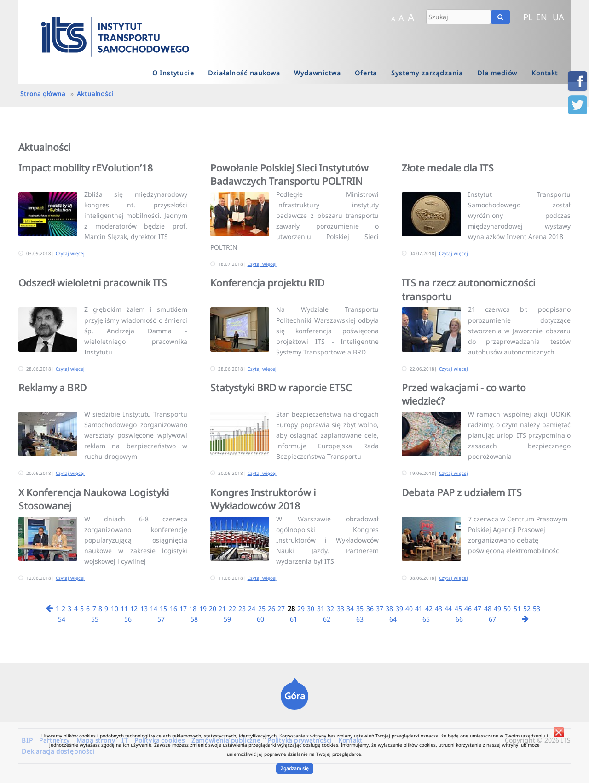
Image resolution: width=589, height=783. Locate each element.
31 (320, 608)
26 (271, 608)
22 (232, 608)
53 (536, 608)
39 (399, 608)
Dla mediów (497, 73)
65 (426, 619)
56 (128, 619)
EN (541, 17)
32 (330, 608)
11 (124, 608)
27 (281, 608)
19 (203, 608)
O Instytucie (173, 73)
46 (468, 608)
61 (293, 619)
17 (183, 608)
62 (326, 619)
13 (144, 608)
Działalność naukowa (244, 73)
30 (310, 608)
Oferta (366, 73)
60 (260, 619)
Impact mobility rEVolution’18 (85, 167)
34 (350, 608)
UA (558, 17)
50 (507, 608)
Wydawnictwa (317, 73)
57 (161, 619)
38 (389, 608)
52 (527, 608)
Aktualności (95, 94)
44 (448, 608)
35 (360, 608)
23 (242, 608)
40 (409, 608)
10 (114, 608)
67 (492, 619)
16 (173, 608)
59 (227, 619)
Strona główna (42, 94)
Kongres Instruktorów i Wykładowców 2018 (263, 499)
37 (379, 608)
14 (153, 608)
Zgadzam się (295, 768)
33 (340, 608)
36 (370, 608)
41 (418, 608)
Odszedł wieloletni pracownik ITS (92, 282)
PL (528, 17)
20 (212, 608)
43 (438, 608)
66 (459, 619)
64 (393, 619)
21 (222, 608)
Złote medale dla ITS (448, 167)
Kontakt (544, 73)
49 (497, 608)
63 (360, 619)
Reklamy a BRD (52, 387)
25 (262, 608)
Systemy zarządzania (427, 73)
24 (251, 608)
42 (429, 608)
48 (487, 608)
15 (163, 608)
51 (517, 608)
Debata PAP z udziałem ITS (462, 492)
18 (192, 608)
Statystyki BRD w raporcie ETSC (281, 387)
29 (301, 608)
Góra (294, 696)
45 (458, 608)
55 (94, 619)
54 (61, 619)
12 (134, 608)
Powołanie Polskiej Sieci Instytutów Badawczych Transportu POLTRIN (289, 174)
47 (477, 608)
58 (194, 619)
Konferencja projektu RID (267, 282)
